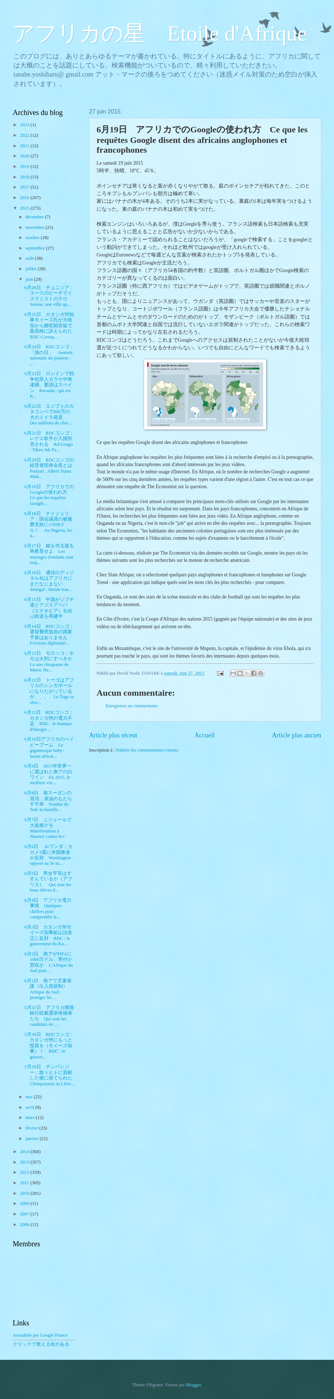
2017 (25, 187)
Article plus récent (113, 735)
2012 (25, 1172)
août (29, 258)
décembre (35, 216)
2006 (25, 1224)
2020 (25, 156)
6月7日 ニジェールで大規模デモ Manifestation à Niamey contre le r (48, 828)
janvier (32, 1138)
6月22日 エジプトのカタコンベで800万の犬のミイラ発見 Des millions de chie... (49, 414)
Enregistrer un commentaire (132, 705)
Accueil (204, 735)
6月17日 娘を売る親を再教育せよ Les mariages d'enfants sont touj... (49, 554)
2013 (25, 1162)
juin (29, 279)
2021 (25, 145)
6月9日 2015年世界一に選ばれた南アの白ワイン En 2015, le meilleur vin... (48, 774)
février (32, 1128)
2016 (25, 197)
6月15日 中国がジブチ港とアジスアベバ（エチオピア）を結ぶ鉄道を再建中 (49, 608)
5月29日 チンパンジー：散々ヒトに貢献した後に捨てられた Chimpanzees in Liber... (50, 1075)
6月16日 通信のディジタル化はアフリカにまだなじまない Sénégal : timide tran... (49, 581)
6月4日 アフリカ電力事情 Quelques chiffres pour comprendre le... (48, 908)
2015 (25, 208)
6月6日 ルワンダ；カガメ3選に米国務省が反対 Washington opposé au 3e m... (48, 855)
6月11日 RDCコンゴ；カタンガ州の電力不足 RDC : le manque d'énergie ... (49, 721)
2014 (25, 1151)
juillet (31, 268)
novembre (35, 227)
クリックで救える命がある (41, 1344)
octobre (33, 237)
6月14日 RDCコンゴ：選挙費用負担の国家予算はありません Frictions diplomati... (49, 635)
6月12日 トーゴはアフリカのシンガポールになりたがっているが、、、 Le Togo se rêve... (49, 691)
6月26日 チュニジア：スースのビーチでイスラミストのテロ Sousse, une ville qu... (49, 296)
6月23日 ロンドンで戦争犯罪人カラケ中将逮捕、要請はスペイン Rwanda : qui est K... (49, 385)
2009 (25, 1203)
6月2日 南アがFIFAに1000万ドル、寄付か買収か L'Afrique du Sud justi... (48, 962)
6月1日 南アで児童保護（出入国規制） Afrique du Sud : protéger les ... (48, 989)
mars (30, 1117)
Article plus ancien (296, 735)
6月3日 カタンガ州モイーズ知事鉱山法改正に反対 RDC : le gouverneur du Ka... (48, 935)
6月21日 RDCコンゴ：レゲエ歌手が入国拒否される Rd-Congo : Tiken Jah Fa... (49, 441)
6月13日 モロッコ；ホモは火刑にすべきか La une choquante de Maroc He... (50, 661)
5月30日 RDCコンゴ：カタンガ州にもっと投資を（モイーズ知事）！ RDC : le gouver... (49, 1045)
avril (30, 1107)
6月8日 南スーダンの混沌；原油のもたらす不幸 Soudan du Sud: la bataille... (48, 801)
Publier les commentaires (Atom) (147, 750)
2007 (25, 1214)
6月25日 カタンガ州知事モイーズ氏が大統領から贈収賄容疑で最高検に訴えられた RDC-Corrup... (50, 326)
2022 (25, 135)
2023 (25, 124)
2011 (25, 1182)
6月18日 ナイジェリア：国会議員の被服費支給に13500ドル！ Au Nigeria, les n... (48, 525)
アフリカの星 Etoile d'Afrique (160, 33)
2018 (25, 177)
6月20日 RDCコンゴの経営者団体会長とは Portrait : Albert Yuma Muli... (50, 468)
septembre (35, 248)
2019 (25, 166)
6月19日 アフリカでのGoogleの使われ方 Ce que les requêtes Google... (49, 495)
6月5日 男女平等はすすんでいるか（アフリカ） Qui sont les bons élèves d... (48, 882)
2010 (25, 1193)
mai (29, 1096)
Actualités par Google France (40, 1335)
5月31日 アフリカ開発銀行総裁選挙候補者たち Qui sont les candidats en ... (49, 1016)
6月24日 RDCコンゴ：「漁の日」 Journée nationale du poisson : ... (49, 355)
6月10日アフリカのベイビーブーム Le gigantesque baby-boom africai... (49, 747)
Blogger (193, 1384)
